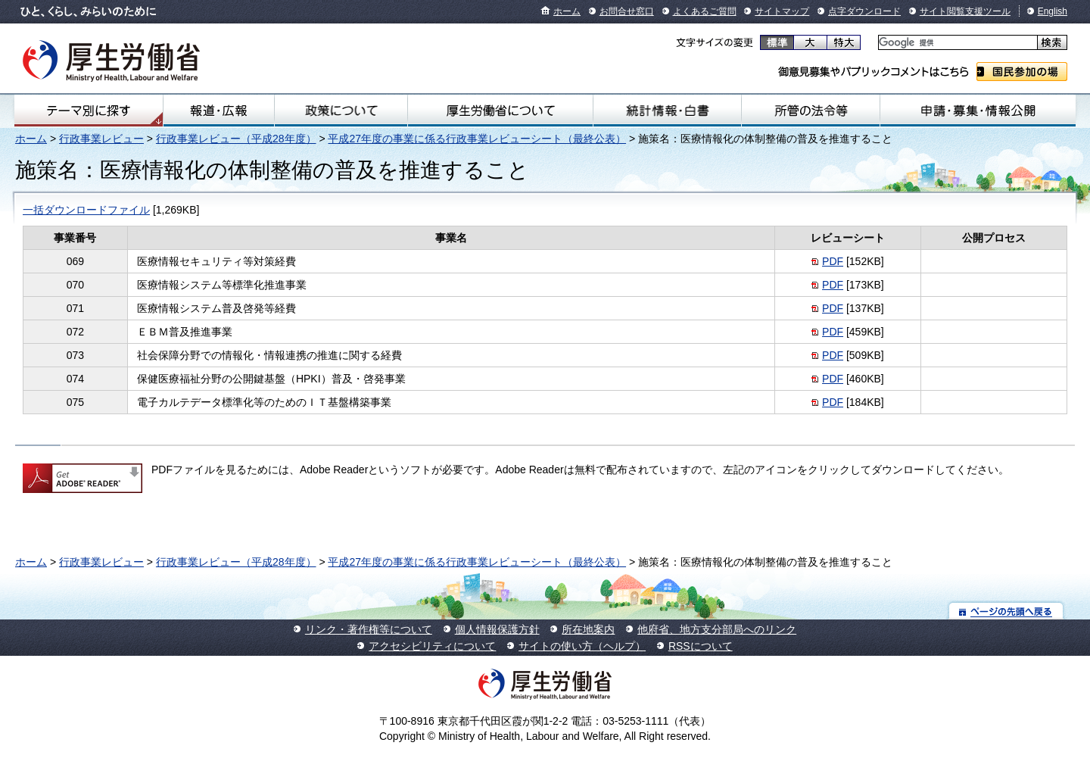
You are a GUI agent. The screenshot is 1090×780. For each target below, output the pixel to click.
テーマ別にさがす (88, 110)
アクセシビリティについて (432, 646)
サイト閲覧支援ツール (965, 11)
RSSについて (700, 646)
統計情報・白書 (667, 110)
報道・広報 (219, 110)
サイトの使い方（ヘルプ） (582, 646)
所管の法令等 (810, 110)
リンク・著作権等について (368, 629)
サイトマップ (782, 11)
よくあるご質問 (705, 11)
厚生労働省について (500, 110)
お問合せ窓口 (627, 11)
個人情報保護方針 (497, 629)
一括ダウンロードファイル (86, 210)
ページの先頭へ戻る (1006, 611)
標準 (777, 42)
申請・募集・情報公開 (978, 110)
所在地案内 (588, 629)
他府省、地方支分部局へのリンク (716, 629)
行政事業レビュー (101, 139)
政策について (340, 110)
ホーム (567, 11)
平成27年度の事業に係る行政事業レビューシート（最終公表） (477, 139)
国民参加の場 (1021, 71)
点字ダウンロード (864, 11)
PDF (832, 261)
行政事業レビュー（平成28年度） (236, 139)
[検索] (956, 42)
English (1052, 11)
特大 (843, 42)
